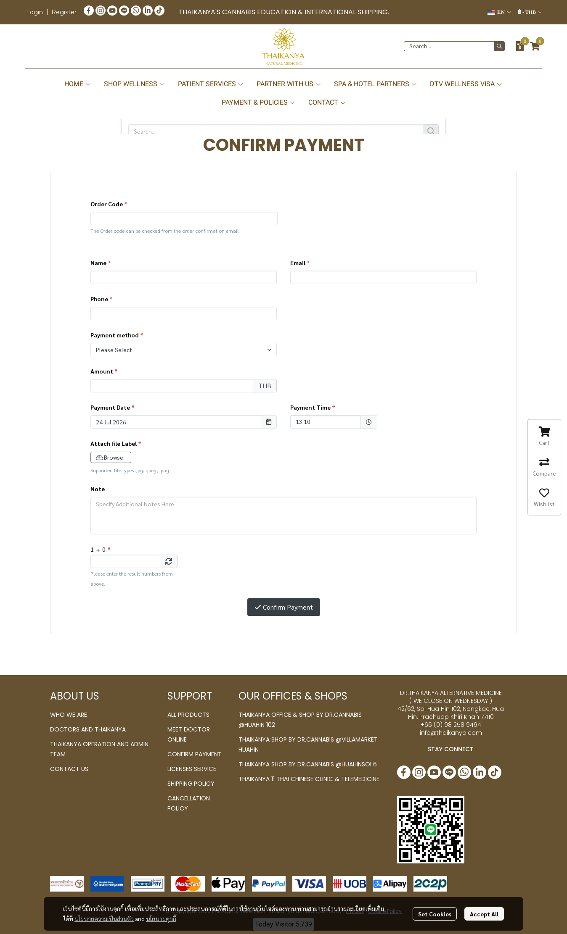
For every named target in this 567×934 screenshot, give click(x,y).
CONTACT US (69, 769)
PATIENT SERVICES (211, 84)
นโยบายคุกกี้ (161, 918)
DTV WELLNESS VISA (466, 84)
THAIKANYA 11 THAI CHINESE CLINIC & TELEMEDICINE (308, 779)
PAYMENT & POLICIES (259, 102)
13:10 (321, 421)
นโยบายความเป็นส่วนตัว (104, 918)
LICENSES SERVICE (191, 769)
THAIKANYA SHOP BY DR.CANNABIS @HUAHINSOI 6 (307, 764)
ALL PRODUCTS (188, 714)
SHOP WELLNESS (134, 84)
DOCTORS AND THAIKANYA (88, 729)
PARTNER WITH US (289, 84)
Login (34, 12)
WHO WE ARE (68, 714)
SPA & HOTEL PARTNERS (375, 84)
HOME (77, 84)
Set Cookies (434, 914)
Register (64, 12)
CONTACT (327, 102)
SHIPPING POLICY (191, 783)
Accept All (484, 914)
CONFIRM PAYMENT (194, 754)
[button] (499, 12)
